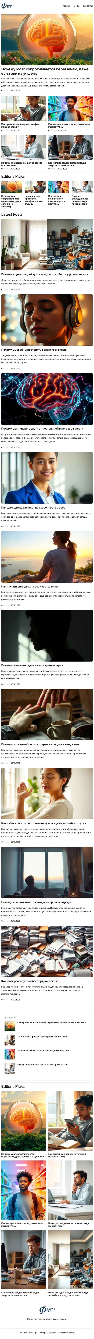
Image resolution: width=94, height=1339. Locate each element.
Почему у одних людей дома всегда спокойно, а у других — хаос (45, 274)
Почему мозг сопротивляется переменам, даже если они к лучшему (45, 71)
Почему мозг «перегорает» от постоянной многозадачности (42, 428)
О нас (76, 6)
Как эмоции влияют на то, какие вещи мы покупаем (69, 125)
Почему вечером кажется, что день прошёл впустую (36, 902)
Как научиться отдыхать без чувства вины (29, 586)
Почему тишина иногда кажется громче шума (32, 665)
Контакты (88, 6)
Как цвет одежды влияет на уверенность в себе (33, 507)
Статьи (4, 90)
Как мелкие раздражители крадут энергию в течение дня (67, 164)
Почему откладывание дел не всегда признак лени (21, 164)
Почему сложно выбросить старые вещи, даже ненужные (40, 744)
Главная (66, 6)
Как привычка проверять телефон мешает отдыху (20, 125)
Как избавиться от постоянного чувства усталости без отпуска (43, 823)
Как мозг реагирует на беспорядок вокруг (29, 981)
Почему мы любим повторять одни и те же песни (34, 349)
